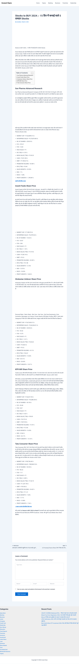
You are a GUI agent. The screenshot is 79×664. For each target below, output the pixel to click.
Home (38, 3)
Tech (1, 647)
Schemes (2, 643)
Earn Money (3, 627)
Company (2, 621)
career (1, 619)
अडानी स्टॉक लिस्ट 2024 (20, 181)
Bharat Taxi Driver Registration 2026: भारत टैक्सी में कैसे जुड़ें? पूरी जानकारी (60, 617)
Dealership (73, 3)
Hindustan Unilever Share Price (25, 79)
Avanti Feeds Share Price (23, 77)
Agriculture (3, 613)
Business (57, 3)
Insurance (2, 635)
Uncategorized (4, 649)
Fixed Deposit (3, 631)
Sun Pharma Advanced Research (25, 75)
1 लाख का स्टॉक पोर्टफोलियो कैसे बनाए (24, 506)
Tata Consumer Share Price (24, 82)
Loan (1, 641)
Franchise (65, 3)
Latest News (3, 639)
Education (2, 629)
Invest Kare (7, 3)
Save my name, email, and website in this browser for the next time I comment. (36, 589)
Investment (3, 637)
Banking (50, 3)
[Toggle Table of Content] (32, 73)
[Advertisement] (39, 36)
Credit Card (3, 623)
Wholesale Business (5, 651)
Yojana (44, 3)
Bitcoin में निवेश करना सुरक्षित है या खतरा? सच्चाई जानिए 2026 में (56, 619)
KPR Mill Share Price (22, 81)
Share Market (3, 645)
